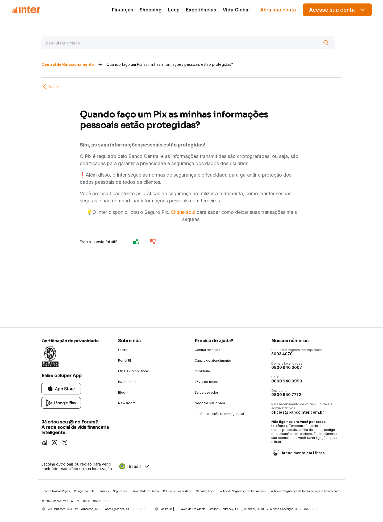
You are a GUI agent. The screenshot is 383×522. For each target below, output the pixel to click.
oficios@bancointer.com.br (297, 412)
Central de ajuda (207, 350)
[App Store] (61, 388)
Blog (121, 392)
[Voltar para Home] (25, 10)
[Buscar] (326, 42)
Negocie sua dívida (210, 403)
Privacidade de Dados (145, 491)
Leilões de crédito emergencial (219, 414)
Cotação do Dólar (84, 491)
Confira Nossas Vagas (55, 491)
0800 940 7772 (286, 394)
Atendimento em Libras (303, 453)
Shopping (151, 10)
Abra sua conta (278, 10)
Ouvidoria (202, 371)
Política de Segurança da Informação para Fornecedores (305, 491)
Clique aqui (183, 212)
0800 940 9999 (286, 381)
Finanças (122, 10)
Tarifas (104, 491)
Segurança (120, 491)
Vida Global (236, 10)
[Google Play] (61, 403)
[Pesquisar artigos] (188, 42)
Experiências (201, 10)
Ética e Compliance (133, 371)
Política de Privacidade (177, 491)
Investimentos (129, 382)
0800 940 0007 (286, 367)
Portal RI (124, 360)
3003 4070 (282, 354)
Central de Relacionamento (67, 64)
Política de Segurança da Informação (242, 491)
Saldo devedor (206, 392)
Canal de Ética (205, 491)
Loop (174, 10)
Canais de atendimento (213, 360)
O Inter (123, 350)
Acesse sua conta (337, 9)
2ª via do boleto (207, 382)
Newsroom (126, 403)
